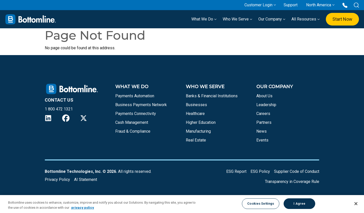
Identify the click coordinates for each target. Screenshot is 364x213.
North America (318, 5)
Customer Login (258, 5)
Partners (263, 122)
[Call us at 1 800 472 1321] (345, 5)
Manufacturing (198, 131)
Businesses (196, 104)
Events (262, 140)
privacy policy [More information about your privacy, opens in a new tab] (82, 207)
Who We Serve (237, 19)
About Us (264, 95)
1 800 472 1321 (59, 109)
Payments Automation (134, 95)
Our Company (271, 19)
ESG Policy (260, 171)
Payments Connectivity (135, 113)
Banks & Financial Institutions (212, 95)
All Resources (305, 19)
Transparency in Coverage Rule (292, 181)
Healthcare (195, 113)
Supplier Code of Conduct (296, 171)
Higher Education (201, 122)
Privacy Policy (57, 179)
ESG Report (236, 171)
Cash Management (131, 122)
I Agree (299, 203)
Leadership (266, 104)
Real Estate (196, 140)
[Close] (355, 203)
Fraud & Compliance (132, 131)
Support (291, 5)
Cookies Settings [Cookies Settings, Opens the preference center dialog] (260, 203)
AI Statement (85, 179)
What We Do (204, 19)
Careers (263, 113)
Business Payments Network (141, 104)
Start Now (342, 19)
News (261, 131)
